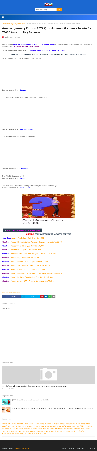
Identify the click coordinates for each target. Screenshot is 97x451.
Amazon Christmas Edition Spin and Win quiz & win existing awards (36, 273)
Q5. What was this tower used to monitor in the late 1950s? (30, 400)
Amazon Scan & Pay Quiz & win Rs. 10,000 (27, 246)
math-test (14, 431)
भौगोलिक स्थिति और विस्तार (26, 434)
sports (48, 431)
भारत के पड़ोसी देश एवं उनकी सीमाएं (10, 434)
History (42, 424)
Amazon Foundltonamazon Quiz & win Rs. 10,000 (29, 261)
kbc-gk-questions (43, 429)
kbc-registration (85, 429)
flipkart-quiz (75, 426)
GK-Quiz (36, 424)
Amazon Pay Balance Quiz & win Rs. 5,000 (27, 238)
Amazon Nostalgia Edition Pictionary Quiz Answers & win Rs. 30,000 (36, 242)
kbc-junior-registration (56, 429)
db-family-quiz (66, 426)
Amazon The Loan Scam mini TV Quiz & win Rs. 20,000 (32, 265)
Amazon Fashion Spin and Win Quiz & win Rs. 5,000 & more (33, 254)
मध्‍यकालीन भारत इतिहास (40, 434)
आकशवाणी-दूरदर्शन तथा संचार (58, 431)
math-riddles (6, 431)
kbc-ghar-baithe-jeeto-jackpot (28, 429)
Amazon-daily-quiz (17, 424)
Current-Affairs (28, 424)
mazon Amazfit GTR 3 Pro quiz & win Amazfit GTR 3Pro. (33, 281)
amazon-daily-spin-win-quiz (35, 426)
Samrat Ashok (16, 426)
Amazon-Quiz (6, 424)
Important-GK (49, 424)
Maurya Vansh (70, 424)
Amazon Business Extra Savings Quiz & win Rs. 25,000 (32, 277)
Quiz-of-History (6, 426)
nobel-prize (21, 431)
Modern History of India (83, 424)
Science (24, 426)
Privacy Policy (90, 448)
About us (71, 448)
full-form (82, 426)
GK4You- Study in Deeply (21, 448)
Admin (6, 37)
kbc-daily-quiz (14, 429)
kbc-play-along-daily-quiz (72, 429)
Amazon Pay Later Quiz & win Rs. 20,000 (26, 258)
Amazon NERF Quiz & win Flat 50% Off (26, 250)
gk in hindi (89, 426)
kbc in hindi (5, 429)
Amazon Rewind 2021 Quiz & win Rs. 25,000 (28, 269)
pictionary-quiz (30, 431)
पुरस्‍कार (68, 431)
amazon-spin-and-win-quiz (53, 426)
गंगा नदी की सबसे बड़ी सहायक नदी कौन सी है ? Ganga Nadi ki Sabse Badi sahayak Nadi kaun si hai (34, 386)
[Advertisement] (48, 74)
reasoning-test (40, 431)
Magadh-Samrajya (59, 424)
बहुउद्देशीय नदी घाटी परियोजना (78, 431)
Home (4, 24)
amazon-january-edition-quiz (16, 24)
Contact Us (80, 448)
